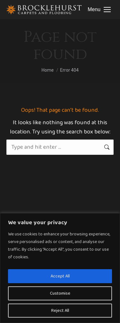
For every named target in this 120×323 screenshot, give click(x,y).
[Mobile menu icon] (99, 10)
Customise (60, 293)
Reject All (60, 310)
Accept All (60, 276)
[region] (60, 268)
